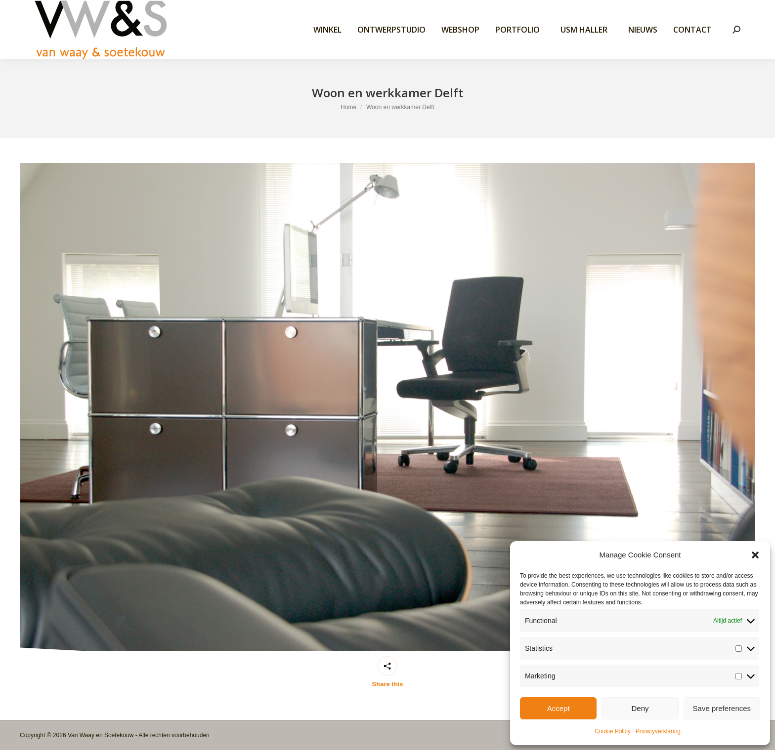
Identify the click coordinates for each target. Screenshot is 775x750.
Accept (558, 708)
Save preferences (722, 708)
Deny (639, 708)
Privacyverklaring (658, 731)
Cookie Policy (613, 731)
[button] (755, 555)
